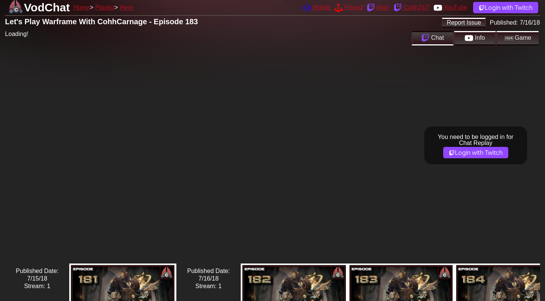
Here (126, 7)
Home (81, 7)
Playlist (104, 7)
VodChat (47, 7)
